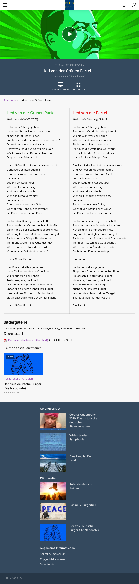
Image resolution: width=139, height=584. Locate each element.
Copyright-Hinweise (52, 559)
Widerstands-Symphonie (78, 437)
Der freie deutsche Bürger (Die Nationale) (22, 386)
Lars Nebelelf (60, 76)
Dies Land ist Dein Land (81, 458)
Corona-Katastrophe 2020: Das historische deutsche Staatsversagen (83, 420)
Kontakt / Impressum (52, 554)
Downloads (47, 564)
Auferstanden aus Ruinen (81, 486)
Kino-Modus (78, 86)
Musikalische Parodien (69, 65)
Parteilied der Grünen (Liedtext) (28, 340)
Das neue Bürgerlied (83, 505)
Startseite (10, 100)
